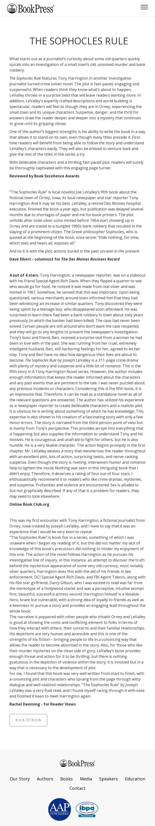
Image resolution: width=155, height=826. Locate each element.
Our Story (20, 779)
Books (66, 779)
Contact (77, 788)
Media (86, 779)
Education (135, 779)
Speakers (108, 779)
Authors (45, 779)
